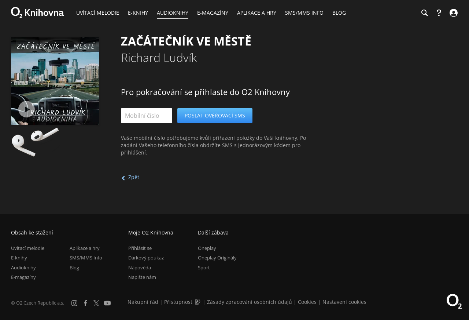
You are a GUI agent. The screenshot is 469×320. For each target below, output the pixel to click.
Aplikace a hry (85, 248)
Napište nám (142, 277)
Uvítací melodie (27, 248)
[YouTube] (107, 303)
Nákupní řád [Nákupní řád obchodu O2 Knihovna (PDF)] (143, 301)
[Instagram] (74, 303)
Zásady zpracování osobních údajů (249, 301)
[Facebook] (85, 303)
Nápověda (139, 267)
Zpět (133, 177)
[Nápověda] (439, 13)
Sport (204, 267)
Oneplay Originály (217, 257)
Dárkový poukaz (146, 257)
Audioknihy (23, 267)
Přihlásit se (140, 248)
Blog (74, 267)
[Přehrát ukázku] (26, 109)
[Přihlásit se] (452, 13)
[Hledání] (424, 13)
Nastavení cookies (344, 301)
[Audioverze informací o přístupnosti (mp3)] (198, 302)
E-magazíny (23, 277)
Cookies (307, 301)
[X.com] (96, 303)
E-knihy (19, 257)
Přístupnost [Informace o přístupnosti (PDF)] (178, 301)
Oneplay (207, 248)
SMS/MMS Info (86, 257)
